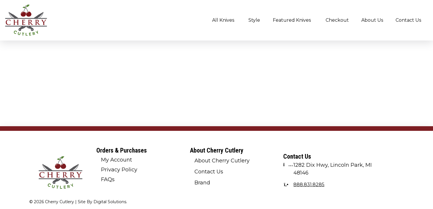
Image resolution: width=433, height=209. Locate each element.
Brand (202, 182)
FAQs (108, 179)
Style (254, 20)
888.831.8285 (308, 184)
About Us (372, 20)
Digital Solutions (109, 201)
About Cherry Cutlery (222, 160)
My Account (116, 160)
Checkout (337, 20)
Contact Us (408, 20)
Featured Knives (292, 20)
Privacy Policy (119, 169)
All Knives (223, 20)
